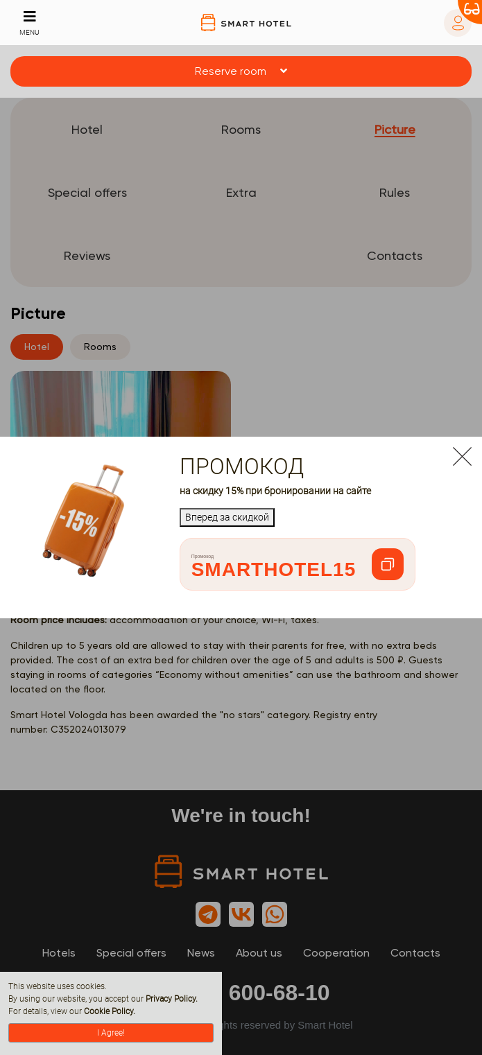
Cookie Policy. (109, 1011)
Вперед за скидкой (227, 517)
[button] (241, 71)
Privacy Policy (171, 999)
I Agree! (111, 1033)
